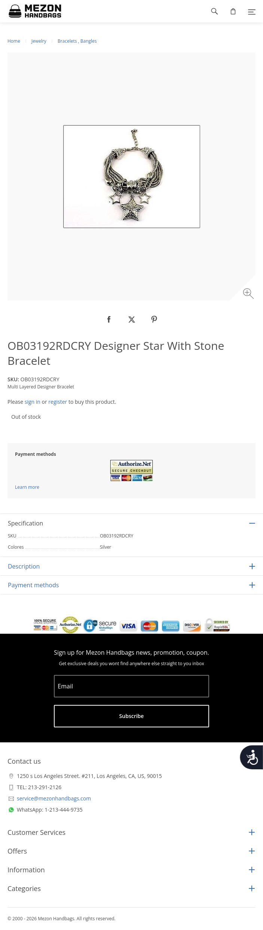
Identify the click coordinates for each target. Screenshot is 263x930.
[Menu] (251, 11)
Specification (25, 523)
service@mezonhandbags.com (54, 798)
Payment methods (33, 585)
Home (13, 41)
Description (24, 566)
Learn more (27, 487)
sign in (32, 401)
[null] (109, 319)
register (57, 401)
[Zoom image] (249, 294)
